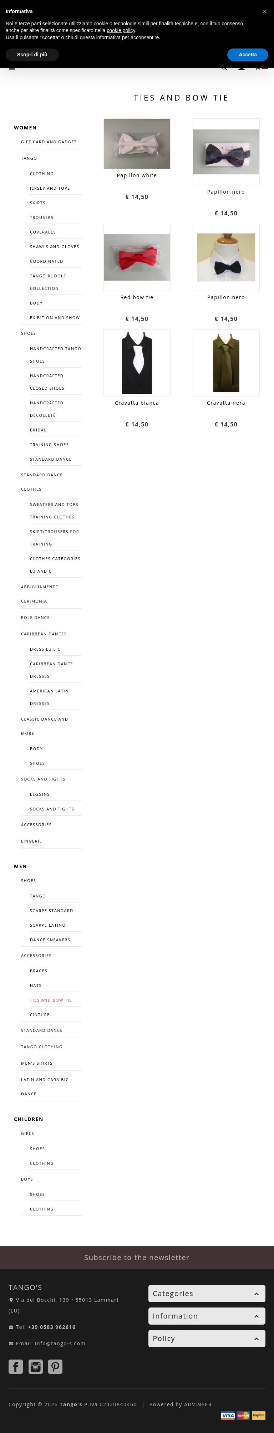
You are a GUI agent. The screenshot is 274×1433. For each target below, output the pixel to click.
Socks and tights (43, 779)
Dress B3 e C (45, 649)
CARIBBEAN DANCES (44, 633)
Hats (36, 985)
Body (36, 303)
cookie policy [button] (121, 30)
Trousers (42, 217)
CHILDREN (29, 1119)
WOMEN (25, 127)
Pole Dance (35, 617)
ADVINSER (198, 1404)
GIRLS (27, 1133)
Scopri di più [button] (32, 54)
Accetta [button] (248, 54)
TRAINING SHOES (49, 444)
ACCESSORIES (36, 824)
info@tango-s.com (60, 1343)
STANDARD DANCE (42, 1030)
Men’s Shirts (37, 1063)
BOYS (27, 1179)
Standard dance (51, 459)
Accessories (36, 955)
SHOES (28, 333)
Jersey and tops (50, 188)
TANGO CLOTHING (41, 1046)
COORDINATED (47, 261)
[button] (264, 11)
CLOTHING (42, 1163)
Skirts (38, 202)
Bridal (38, 430)
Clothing (42, 173)
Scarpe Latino (48, 925)
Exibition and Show (55, 317)
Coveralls (43, 232)
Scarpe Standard (51, 910)
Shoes (37, 763)
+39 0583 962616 (52, 1327)
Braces (38, 970)
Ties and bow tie (51, 1000)
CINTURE (40, 1014)
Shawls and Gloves (54, 246)
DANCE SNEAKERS (50, 939)
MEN (20, 866)
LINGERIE (31, 841)
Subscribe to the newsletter (137, 1257)
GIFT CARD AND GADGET (49, 141)
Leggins (40, 794)
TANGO (29, 158)
